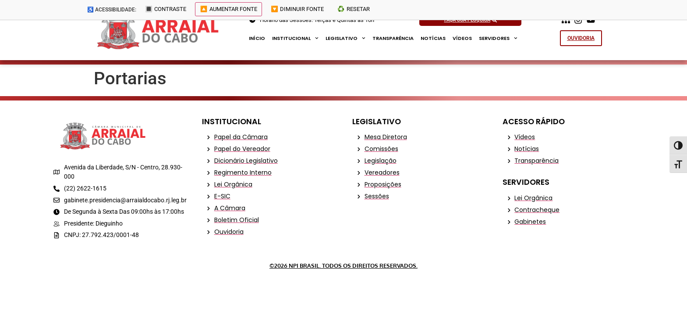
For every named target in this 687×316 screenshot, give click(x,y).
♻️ (361, 10)
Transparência (393, 38)
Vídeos (462, 38)
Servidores (498, 38)
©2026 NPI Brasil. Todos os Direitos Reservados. (343, 265)
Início (257, 38)
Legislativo (345, 38)
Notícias (433, 38)
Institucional (295, 38)
